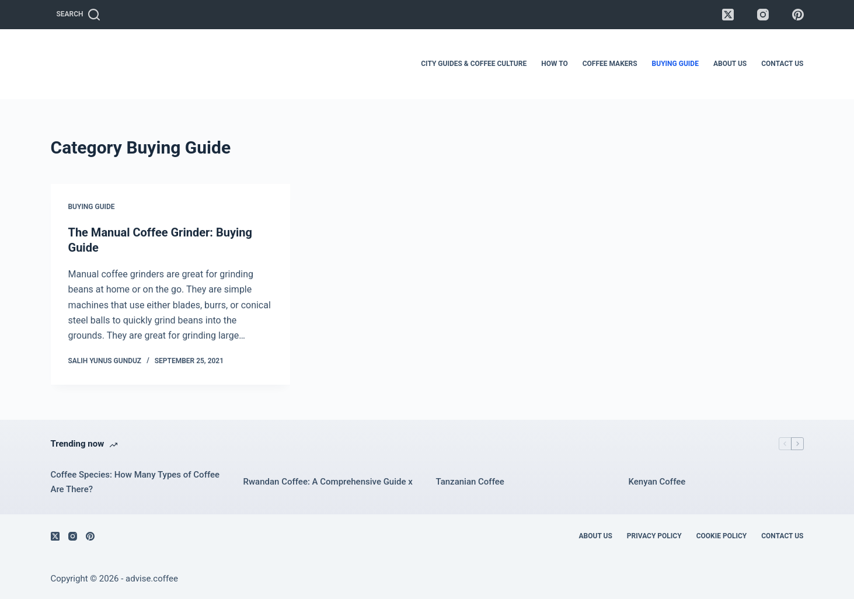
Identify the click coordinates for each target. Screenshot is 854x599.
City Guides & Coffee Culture (474, 64)
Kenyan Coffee (657, 481)
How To (554, 64)
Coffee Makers (610, 64)
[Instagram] (763, 14)
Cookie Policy (721, 536)
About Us (730, 64)
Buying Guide (675, 64)
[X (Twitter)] (728, 14)
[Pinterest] (798, 14)
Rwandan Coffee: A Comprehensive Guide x (328, 481)
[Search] (78, 14)
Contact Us (782, 64)
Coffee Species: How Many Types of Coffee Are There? (135, 481)
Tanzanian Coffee (470, 481)
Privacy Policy (654, 536)
